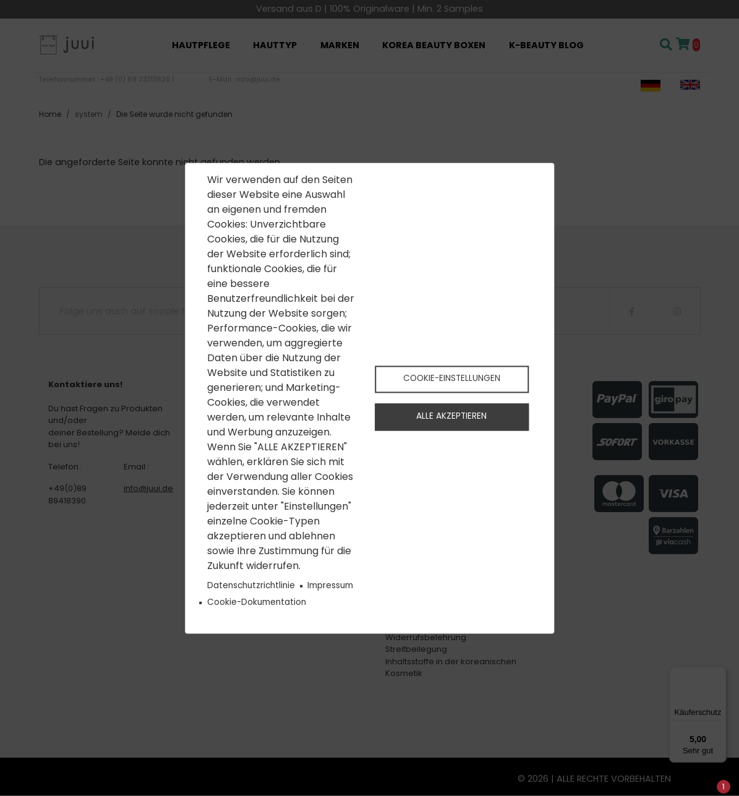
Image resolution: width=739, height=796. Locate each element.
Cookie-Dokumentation (256, 603)
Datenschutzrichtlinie (251, 586)
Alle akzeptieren (451, 418)
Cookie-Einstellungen (451, 377)
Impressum (330, 586)
